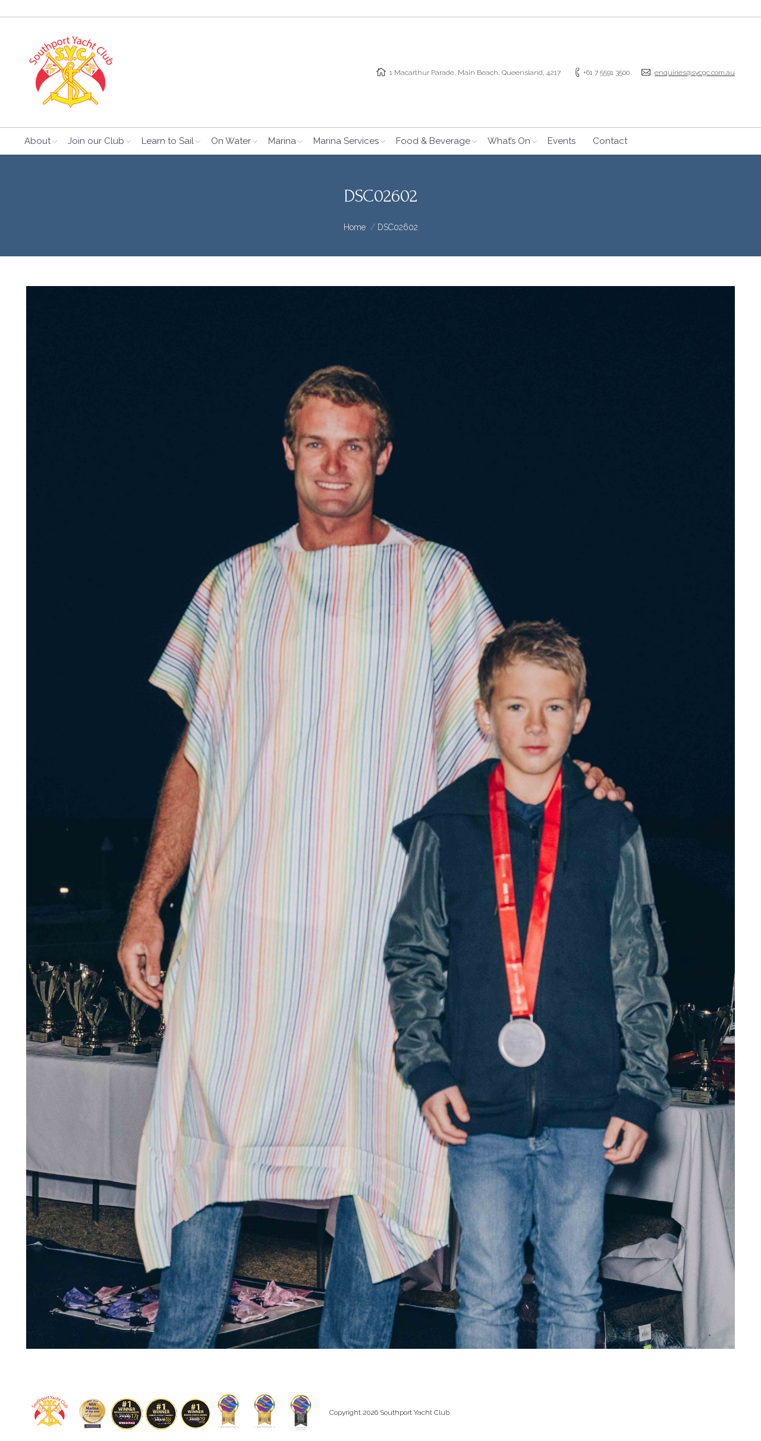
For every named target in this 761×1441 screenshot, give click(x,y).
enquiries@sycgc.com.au (695, 72)
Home (355, 227)
